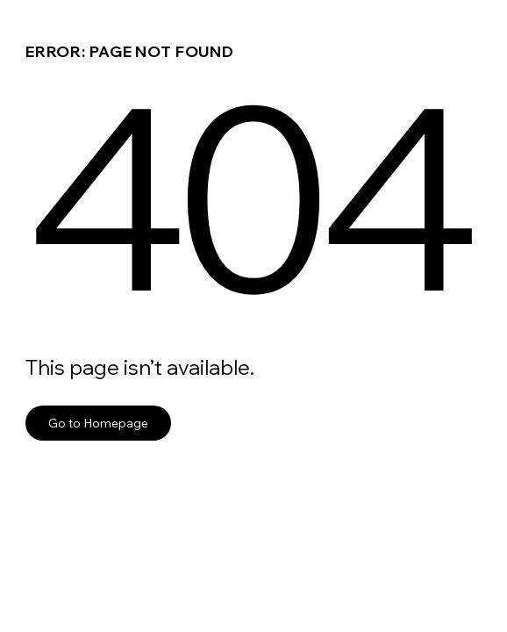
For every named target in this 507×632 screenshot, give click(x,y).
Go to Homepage (98, 422)
